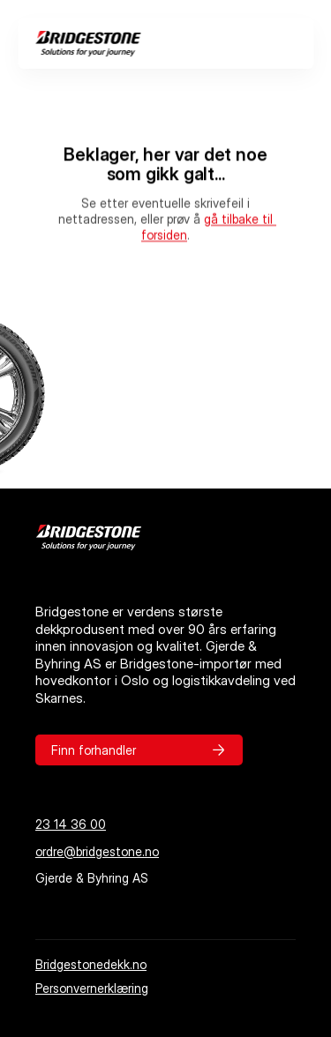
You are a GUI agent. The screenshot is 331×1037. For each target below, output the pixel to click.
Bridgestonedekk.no (91, 964)
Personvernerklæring (91, 988)
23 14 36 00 (70, 824)
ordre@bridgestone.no (97, 851)
